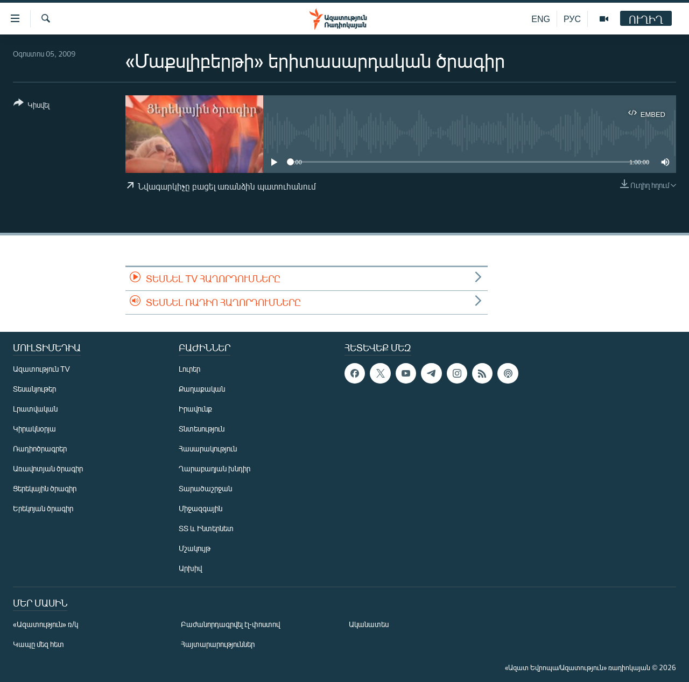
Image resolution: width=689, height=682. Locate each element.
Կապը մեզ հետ (38, 644)
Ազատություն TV (41, 368)
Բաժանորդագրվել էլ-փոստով (230, 624)
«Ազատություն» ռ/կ (45, 624)
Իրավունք (195, 408)
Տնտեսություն (201, 428)
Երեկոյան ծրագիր (43, 508)
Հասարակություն (208, 448)
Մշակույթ (194, 548)
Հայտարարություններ (218, 644)
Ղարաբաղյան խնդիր (214, 468)
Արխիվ (190, 568)
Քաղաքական (202, 388)
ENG (540, 18)
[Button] (31, 105)
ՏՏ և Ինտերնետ (206, 528)
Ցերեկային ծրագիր (44, 488)
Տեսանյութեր (34, 388)
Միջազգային (200, 508)
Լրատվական (35, 408)
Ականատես (369, 624)
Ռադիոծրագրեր (40, 448)
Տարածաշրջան (205, 488)
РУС (572, 18)
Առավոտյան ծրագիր (48, 468)
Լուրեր (189, 368)
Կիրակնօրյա (34, 428)
